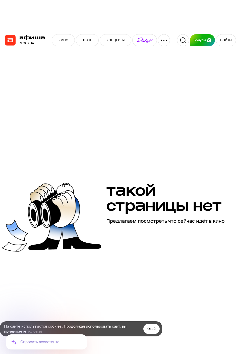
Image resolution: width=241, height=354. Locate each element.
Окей (151, 329)
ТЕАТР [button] (87, 40)
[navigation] (10, 40)
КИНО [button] (63, 40)
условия (34, 331)
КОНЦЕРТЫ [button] (115, 40)
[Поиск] (183, 40)
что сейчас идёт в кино (196, 221)
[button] (144, 40)
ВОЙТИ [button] (226, 40)
